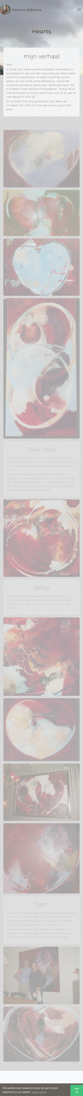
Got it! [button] (77, 1090)
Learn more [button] (39, 1092)
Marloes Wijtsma (20, 9)
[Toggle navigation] (79, 9)
